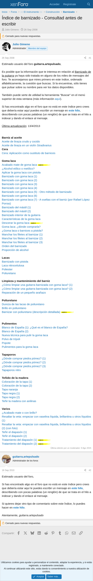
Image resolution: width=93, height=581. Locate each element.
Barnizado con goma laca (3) (19, 184)
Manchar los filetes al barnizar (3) (22, 242)
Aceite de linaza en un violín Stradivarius (26, 145)
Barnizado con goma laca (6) (19, 195)
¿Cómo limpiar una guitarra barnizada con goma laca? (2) (37, 288)
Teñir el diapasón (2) (14, 435)
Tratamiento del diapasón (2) (20, 443)
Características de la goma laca (21, 218)
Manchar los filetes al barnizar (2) (22, 238)
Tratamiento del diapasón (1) (20, 439)
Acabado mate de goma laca (19, 164)
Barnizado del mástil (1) (16, 207)
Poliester (7, 269)
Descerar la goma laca (15, 222)
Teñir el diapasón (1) (14, 432)
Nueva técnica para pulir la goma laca (25, 335)
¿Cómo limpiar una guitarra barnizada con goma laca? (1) (37, 284)
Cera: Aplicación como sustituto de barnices (28, 153)
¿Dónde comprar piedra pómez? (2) (24, 362)
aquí (57, 98)
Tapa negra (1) (11, 393)
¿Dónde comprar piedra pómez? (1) (24, 358)
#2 (90, 470)
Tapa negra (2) (11, 397)
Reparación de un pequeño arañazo (24, 292)
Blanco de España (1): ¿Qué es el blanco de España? (35, 327)
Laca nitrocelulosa (13, 265)
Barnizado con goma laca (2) (19, 180)
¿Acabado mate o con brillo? (19, 412)
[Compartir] (85, 58)
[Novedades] (81, 4)
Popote (6, 342)
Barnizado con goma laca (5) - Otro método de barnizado (36, 191)
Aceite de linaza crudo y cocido (21, 141)
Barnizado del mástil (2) (16, 211)
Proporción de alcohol (15, 249)
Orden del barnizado (14, 246)
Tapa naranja (10, 389)
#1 (90, 58)
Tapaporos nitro (11, 370)
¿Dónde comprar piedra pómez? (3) (24, 366)
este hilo (74, 110)
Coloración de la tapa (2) (17, 385)
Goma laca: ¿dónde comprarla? (21, 226)
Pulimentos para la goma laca (20, 346)
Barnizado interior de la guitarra (21, 215)
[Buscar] (88, 4)
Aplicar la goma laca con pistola (21, 172)
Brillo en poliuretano (14, 308)
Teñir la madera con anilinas (19, 401)
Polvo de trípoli (11, 339)
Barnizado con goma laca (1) (19, 176)
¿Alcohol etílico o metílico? (18, 168)
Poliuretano (9, 273)
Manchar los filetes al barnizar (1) (22, 234)
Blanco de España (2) (15, 331)
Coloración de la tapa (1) (17, 381)
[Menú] (5, 4)
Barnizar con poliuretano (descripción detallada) (31, 311)
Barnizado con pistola (15, 261)
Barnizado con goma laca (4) (19, 187)
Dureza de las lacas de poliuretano (23, 304)
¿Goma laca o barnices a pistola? (22, 230)
